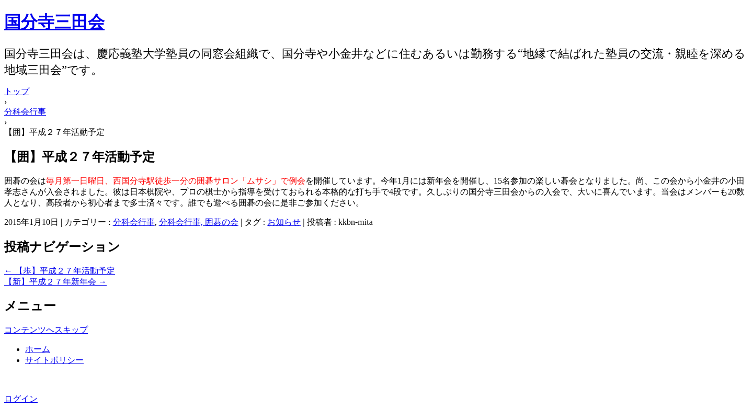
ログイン (21, 398)
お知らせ (284, 222)
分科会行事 (134, 222)
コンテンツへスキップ (46, 329)
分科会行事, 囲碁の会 (198, 222)
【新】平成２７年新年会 (55, 281)
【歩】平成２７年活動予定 (59, 270)
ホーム (37, 349)
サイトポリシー (54, 360)
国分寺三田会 (54, 22)
